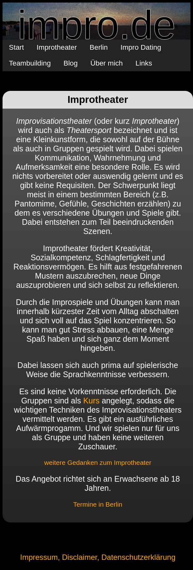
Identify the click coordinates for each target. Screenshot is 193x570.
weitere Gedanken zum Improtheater (97, 462)
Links (144, 63)
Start (16, 47)
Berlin (99, 47)
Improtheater (57, 47)
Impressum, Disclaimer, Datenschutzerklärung (98, 557)
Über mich (106, 63)
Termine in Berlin (98, 504)
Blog (70, 63)
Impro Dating (141, 47)
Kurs (91, 400)
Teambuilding (30, 63)
